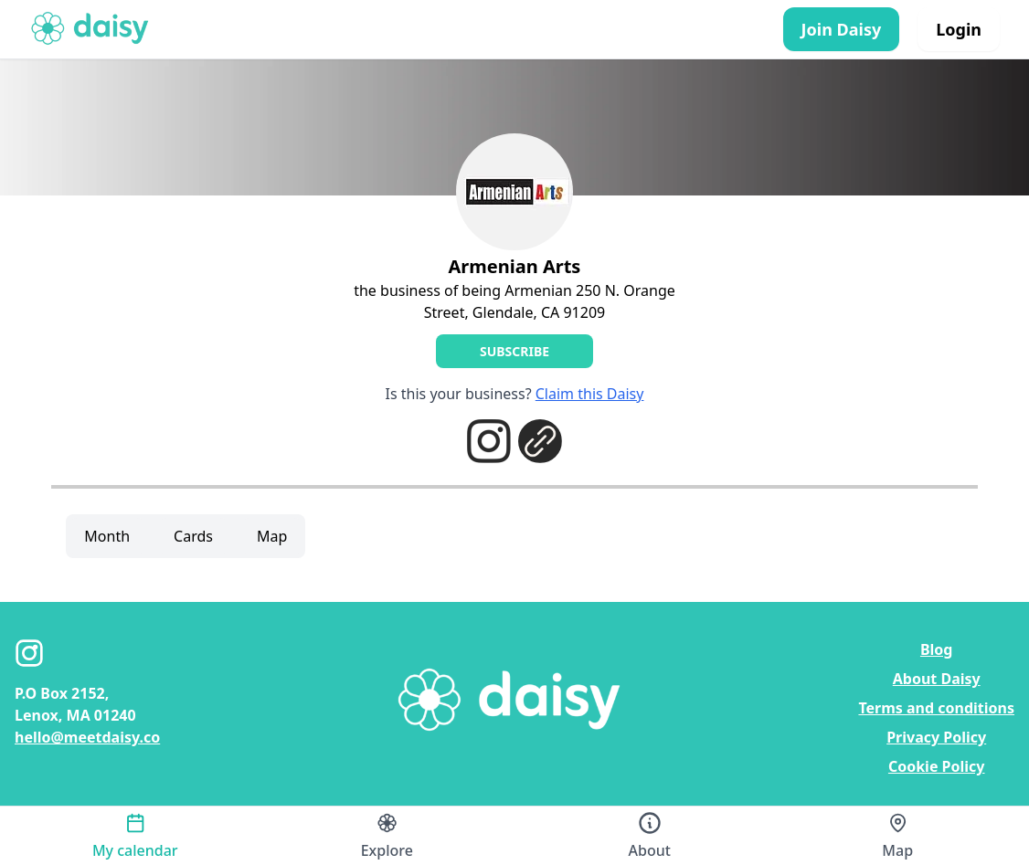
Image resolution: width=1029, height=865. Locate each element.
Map (272, 536)
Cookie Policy (936, 766)
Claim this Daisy (590, 394)
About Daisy (937, 679)
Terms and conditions (936, 708)
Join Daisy (841, 29)
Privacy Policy (936, 737)
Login (958, 29)
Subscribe (514, 351)
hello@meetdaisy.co (87, 737)
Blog (936, 649)
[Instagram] (29, 653)
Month (107, 536)
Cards (193, 536)
